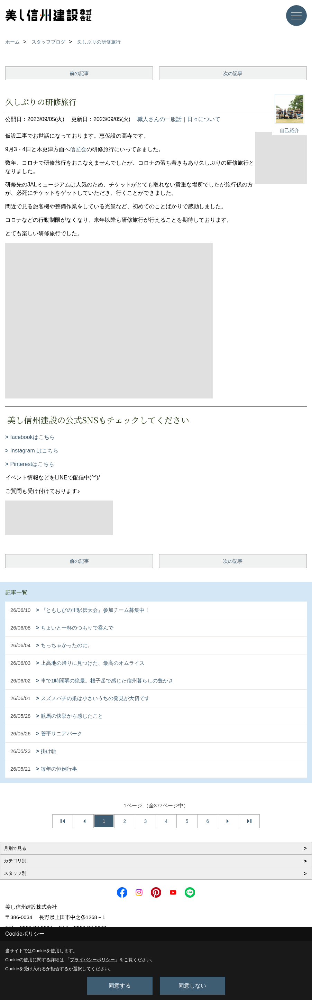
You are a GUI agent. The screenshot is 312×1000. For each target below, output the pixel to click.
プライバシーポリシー (92, 959)
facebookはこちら (32, 437)
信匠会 (78, 149)
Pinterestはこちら (32, 464)
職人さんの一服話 (159, 119)
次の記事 (232, 73)
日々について (203, 119)
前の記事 (79, 73)
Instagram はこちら (34, 450)
